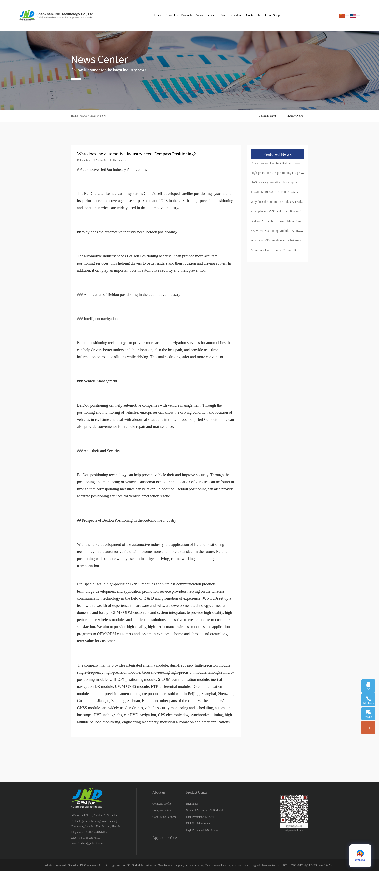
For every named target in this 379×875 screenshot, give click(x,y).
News (199, 15)
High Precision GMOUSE (200, 816)
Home (158, 15)
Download (236, 15)
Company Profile (161, 803)
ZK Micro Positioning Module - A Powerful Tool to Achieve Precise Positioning (301, 230)
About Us (171, 15)
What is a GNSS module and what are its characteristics (286, 240)
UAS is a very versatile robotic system (275, 182)
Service (211, 15)
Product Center (196, 792)
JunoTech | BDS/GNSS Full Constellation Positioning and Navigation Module (300, 192)
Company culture (162, 810)
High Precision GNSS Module (203, 830)
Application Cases (165, 838)
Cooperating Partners (164, 816)
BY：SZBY (290, 865)
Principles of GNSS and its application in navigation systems (289, 211)
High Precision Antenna (199, 823)
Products (186, 15)
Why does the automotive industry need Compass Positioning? (290, 201)
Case (223, 15)
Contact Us (253, 15)
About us (158, 792)
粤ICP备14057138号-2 (310, 865)
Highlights (192, 803)
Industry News (98, 115)
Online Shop (272, 15)
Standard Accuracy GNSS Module (205, 810)
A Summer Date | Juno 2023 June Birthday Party (281, 250)
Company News (267, 115)
